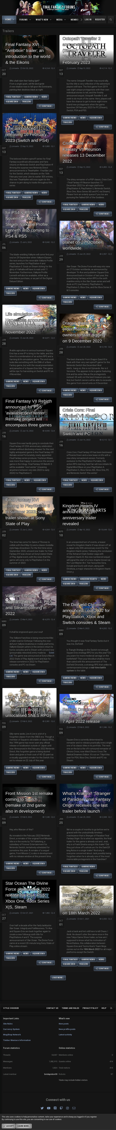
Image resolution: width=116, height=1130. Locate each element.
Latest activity (65, 1034)
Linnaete (15, 68)
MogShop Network (12, 1034)
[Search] (111, 19)
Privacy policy (90, 1008)
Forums (23, 19)
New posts (64, 1024)
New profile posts (67, 1029)
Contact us (52, 1008)
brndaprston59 (50, 1074)
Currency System (11, 1029)
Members (75, 19)
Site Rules (8, 1024)
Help (104, 1008)
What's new (42, 19)
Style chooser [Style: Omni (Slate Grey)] (11, 1008)
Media (59, 19)
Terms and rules (70, 1008)
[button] (13, 19)
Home (8, 19)
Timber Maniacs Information (17, 1040)
